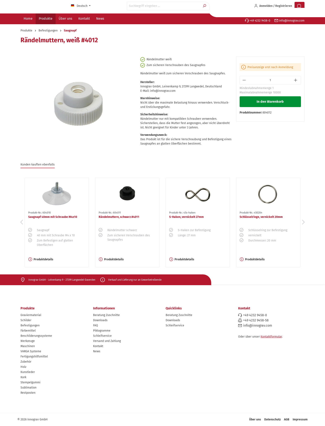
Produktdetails (40, 259)
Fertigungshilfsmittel (34, 356)
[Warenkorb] (299, 6)
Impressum (300, 419)
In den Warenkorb (270, 102)
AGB (286, 419)
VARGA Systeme (31, 351)
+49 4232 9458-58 (256, 320)
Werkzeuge (28, 341)
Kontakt (98, 346)
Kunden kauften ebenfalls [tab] (38, 164)
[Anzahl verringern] (244, 80)
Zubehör (26, 361)
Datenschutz (272, 419)
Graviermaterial (31, 315)
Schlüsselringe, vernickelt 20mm (261, 217)
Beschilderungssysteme (36, 336)
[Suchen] (205, 6)
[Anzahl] (270, 80)
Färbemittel (28, 330)
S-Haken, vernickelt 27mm (186, 217)
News (96, 351)
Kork (23, 377)
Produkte (28, 308)
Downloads (100, 320)
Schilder (26, 320)
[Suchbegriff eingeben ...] (163, 6)
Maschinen (28, 346)
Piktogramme (101, 330)
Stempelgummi (30, 382)
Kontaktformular (271, 336)
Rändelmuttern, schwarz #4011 (119, 217)
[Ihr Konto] (273, 6)
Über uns (255, 419)
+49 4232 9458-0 (257, 20)
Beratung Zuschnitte (106, 315)
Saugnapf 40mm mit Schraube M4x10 (52, 217)
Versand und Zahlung (107, 341)
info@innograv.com (289, 20)
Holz (23, 367)
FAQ (95, 325)
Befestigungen (30, 325)
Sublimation (28, 387)
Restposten (28, 393)
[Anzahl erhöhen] (296, 80)
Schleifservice (102, 336)
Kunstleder (28, 372)
